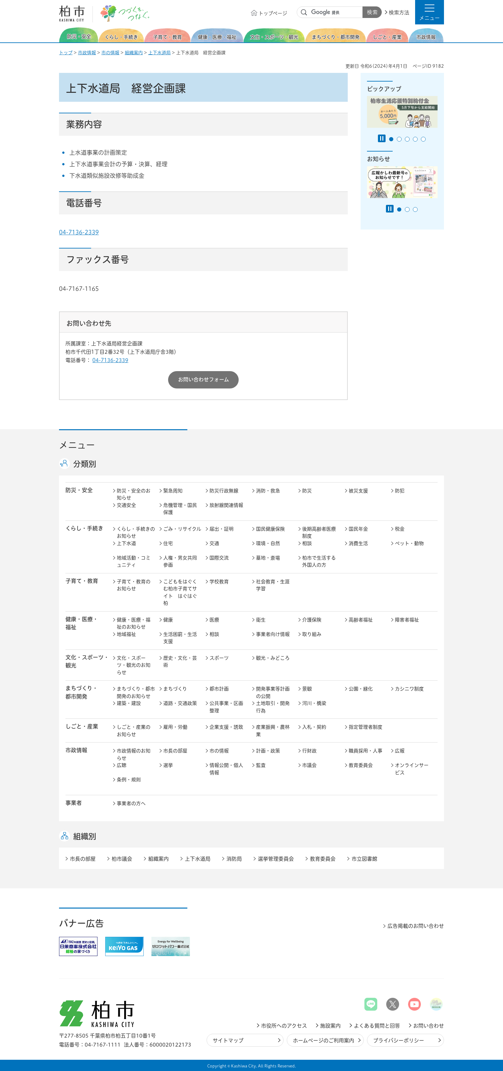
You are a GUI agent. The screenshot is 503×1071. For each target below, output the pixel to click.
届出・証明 (221, 529)
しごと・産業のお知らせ (133, 731)
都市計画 (219, 688)
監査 (261, 765)
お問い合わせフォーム (203, 379)
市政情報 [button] (76, 750)
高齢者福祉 (361, 619)
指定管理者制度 (365, 727)
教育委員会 (361, 765)
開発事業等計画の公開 (273, 692)
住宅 (168, 543)
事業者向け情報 (273, 634)
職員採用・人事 (365, 750)
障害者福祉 (407, 619)
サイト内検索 (304, 12)
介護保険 (311, 619)
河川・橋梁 (314, 703)
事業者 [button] (73, 802)
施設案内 (330, 1025)
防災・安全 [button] (79, 490)
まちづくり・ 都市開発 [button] (81, 692)
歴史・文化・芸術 (180, 662)
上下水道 (126, 543)
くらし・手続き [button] (84, 528)
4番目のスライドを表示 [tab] (415, 139)
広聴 (121, 765)
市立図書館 (364, 858)
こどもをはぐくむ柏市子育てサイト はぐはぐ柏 (180, 592)
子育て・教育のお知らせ (133, 585)
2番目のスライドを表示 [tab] (399, 139)
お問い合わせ (428, 1025)
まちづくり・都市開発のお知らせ (136, 692)
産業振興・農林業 (273, 731)
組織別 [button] (84, 836)
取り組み (311, 634)
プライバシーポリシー (398, 1040)
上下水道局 (159, 52)
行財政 (309, 750)
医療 (214, 619)
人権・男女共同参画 (180, 561)
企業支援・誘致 (226, 727)
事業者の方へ (131, 803)
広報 (400, 750)
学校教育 (219, 581)
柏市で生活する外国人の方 (319, 561)
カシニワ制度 (409, 688)
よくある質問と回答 (377, 1025)
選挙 (168, 765)
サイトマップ (228, 1040)
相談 (307, 543)
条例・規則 (129, 779)
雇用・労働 (175, 727)
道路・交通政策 (180, 703)
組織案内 (134, 52)
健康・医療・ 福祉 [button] (81, 623)
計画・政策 (268, 750)
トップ (65, 52)
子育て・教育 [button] (81, 581)
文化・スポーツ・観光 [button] (87, 661)
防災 (307, 490)
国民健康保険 (270, 529)
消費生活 (358, 543)
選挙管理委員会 (276, 858)
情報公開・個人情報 (226, 769)
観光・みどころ (273, 658)
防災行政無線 (223, 490)
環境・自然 (268, 543)
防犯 (400, 490)
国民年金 (358, 529)
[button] (429, 12)
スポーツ (219, 658)
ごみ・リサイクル (182, 529)
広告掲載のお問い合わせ (416, 925)
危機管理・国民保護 (180, 509)
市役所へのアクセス (284, 1025)
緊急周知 (173, 490)
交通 (214, 543)
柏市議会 (122, 858)
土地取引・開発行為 (273, 707)
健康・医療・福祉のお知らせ (133, 623)
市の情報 (110, 52)
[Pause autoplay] (382, 138)
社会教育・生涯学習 (273, 585)
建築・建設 (129, 703)
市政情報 (87, 52)
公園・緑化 (361, 688)
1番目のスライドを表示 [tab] (391, 139)
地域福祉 (126, 634)
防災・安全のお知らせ (133, 494)
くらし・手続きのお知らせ (136, 533)
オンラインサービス (412, 769)
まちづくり (175, 688)
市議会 (309, 765)
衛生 (261, 619)
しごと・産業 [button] (81, 726)
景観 (307, 688)
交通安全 (126, 505)
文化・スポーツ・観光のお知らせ (133, 665)
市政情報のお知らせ (133, 754)
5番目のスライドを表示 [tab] (423, 139)
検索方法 (399, 12)
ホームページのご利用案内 (323, 1040)
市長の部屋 (175, 750)
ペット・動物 (409, 543)
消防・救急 (268, 490)
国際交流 (219, 557)
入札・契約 (314, 727)
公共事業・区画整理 (226, 707)
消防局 (234, 858)
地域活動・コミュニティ (133, 561)
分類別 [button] (84, 464)
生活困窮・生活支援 (180, 638)
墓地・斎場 (268, 557)
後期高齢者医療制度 (319, 533)
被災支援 (358, 490)
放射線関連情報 (226, 505)
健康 (168, 619)
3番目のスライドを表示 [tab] (407, 139)
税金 (400, 529)
